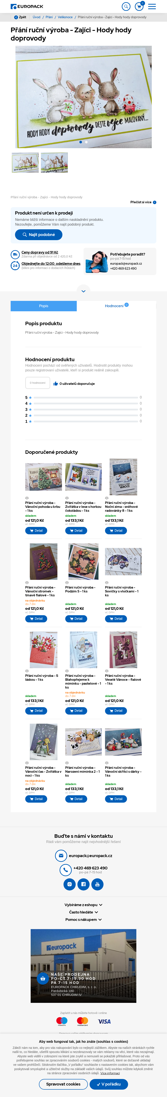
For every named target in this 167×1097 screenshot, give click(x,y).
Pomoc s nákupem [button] (81, 919)
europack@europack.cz (126, 264)
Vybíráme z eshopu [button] (81, 905)
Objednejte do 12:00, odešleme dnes (51, 263)
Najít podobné (38, 234)
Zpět (20, 17)
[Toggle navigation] (126, 6)
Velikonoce (65, 17)
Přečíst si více (141, 202)
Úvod (37, 17)
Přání (49, 17)
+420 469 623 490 (123, 269)
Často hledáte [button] (81, 912)
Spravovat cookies (63, 1084)
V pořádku (109, 1084)
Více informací (110, 1073)
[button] (81, 143)
